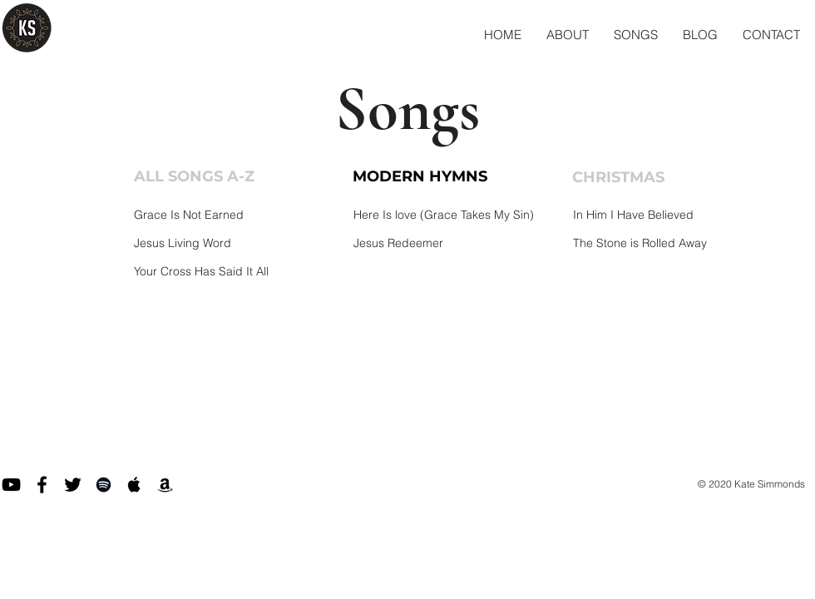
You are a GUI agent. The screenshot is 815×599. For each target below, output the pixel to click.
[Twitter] (73, 484)
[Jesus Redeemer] (456, 243)
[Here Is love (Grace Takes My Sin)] (456, 215)
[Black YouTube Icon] (11, 484)
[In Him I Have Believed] (675, 215)
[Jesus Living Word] (236, 243)
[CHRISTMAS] (643, 178)
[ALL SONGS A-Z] (204, 177)
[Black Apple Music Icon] (134, 484)
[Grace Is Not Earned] (236, 215)
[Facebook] (42, 484)
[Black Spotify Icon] (103, 484)
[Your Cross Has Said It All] (236, 271)
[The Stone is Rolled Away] (675, 243)
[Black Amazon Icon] (165, 484)
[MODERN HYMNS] (423, 177)
